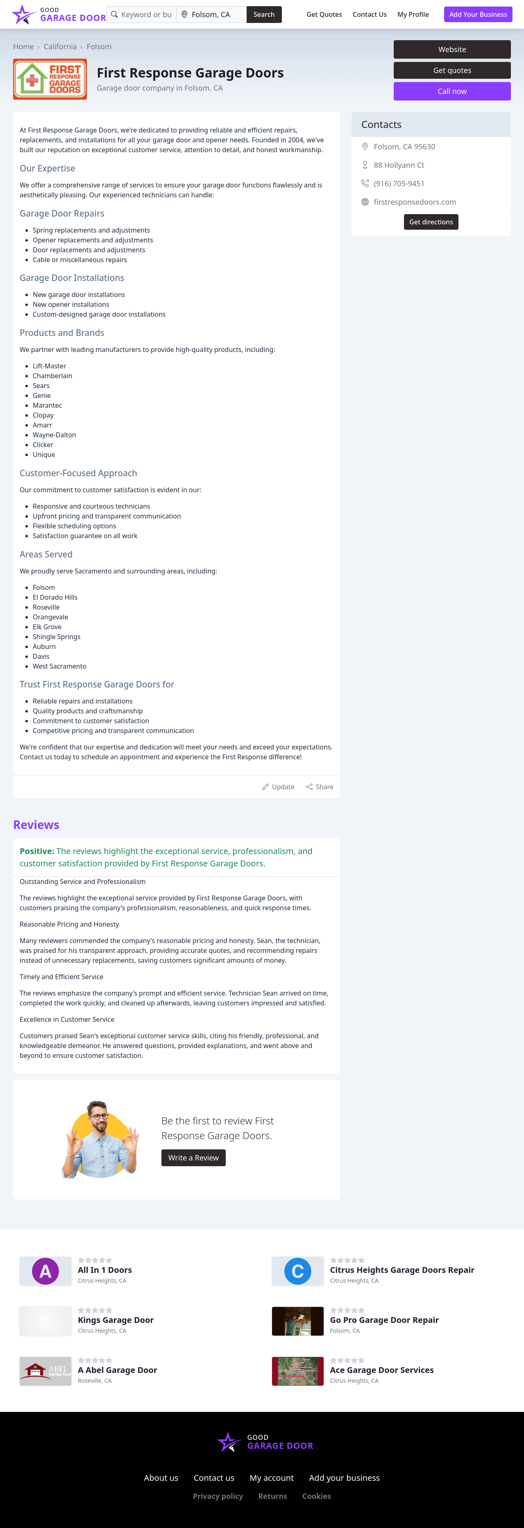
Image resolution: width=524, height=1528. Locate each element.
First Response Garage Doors (190, 72)
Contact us (214, 1477)
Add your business (344, 1477)
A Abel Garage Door (117, 1369)
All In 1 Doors (105, 1269)
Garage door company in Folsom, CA (160, 88)
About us (161, 1477)
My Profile (413, 14)
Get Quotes (325, 14)
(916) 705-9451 (399, 183)
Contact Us (370, 14)
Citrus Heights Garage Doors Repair (402, 1269)
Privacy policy (218, 1496)
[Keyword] (142, 14)
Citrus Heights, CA (102, 1280)
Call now (452, 91)
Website (452, 49)
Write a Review (193, 1158)
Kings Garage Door (116, 1319)
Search (264, 14)
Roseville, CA (95, 1380)
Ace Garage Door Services (382, 1369)
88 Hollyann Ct (399, 165)
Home (23, 46)
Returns (272, 1496)
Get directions (431, 221)
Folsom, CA (345, 1330)
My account (272, 1477)
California (60, 46)
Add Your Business (478, 14)
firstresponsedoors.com (415, 202)
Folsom (99, 46)
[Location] (211, 14)
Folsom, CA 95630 (405, 146)
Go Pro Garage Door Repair (384, 1319)
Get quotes (452, 70)
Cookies (316, 1496)
